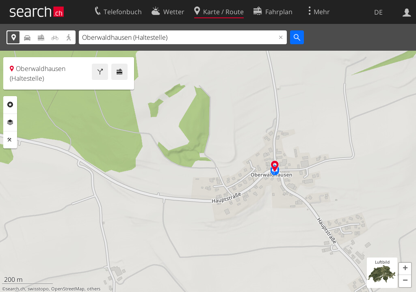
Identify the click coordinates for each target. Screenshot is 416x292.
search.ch (15, 289)
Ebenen (10, 122)
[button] (405, 269)
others (93, 289)
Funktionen (10, 139)
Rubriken (10, 104)
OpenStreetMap (67, 289)
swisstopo (38, 289)
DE (378, 12)
